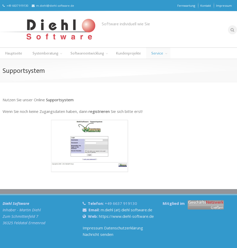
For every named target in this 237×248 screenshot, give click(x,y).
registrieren (99, 111)
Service (157, 53)
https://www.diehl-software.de (126, 216)
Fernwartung (186, 5)
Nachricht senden (98, 234)
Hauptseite (13, 53)
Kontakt (205, 5)
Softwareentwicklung (87, 53)
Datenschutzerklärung (123, 227)
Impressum (224, 5)
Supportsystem (60, 99)
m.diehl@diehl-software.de (53, 5)
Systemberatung (45, 53)
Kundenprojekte (128, 53)
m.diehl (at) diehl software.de (126, 209)
